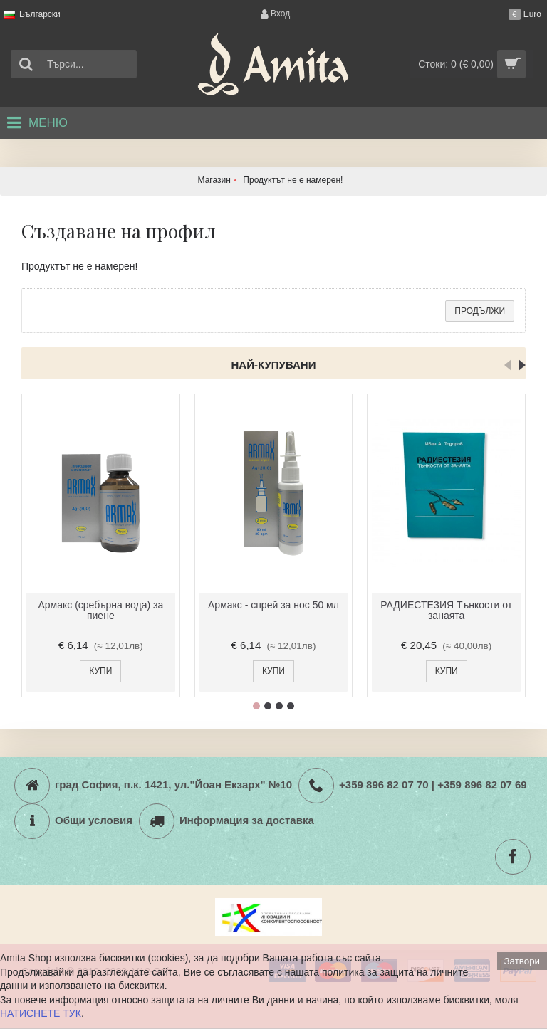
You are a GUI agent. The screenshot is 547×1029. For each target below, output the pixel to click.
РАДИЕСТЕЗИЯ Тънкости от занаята (446, 610)
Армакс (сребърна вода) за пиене (100, 610)
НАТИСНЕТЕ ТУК (40, 1013)
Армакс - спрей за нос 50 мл (273, 605)
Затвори (522, 961)
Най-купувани (273, 365)
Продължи (479, 311)
